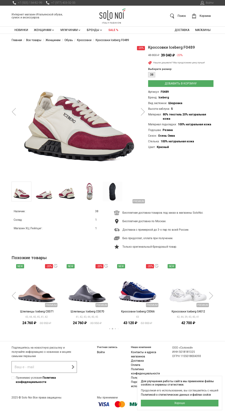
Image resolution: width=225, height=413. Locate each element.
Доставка (182, 30)
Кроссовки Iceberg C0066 (138, 311)
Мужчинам (70, 30)
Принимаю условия (36, 380)
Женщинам (44, 30)
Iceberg (164, 97)
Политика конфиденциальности (145, 371)
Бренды (95, 30)
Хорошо (179, 403)
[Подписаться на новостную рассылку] (73, 367)
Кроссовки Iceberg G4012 (188, 311)
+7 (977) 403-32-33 (60, 3)
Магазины (203, 30)
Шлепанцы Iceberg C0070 (87, 311)
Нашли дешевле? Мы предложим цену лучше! (176, 63)
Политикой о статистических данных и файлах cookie (176, 394)
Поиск (178, 16)
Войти (206, 3)
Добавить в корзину (181, 83)
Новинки (21, 30)
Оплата (135, 365)
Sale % (113, 30)
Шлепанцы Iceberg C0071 (37, 311)
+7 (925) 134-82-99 (27, 3)
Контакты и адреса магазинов (143, 354)
